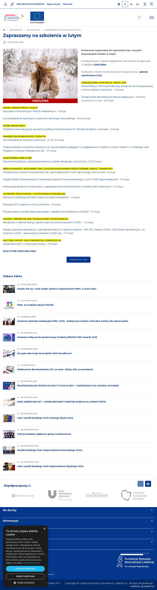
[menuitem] (53, 583)
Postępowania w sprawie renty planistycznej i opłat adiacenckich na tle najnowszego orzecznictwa (54, 172)
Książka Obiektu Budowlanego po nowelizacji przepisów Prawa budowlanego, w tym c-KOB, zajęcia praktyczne (60, 179)
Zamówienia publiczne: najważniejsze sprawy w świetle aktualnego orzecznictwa (45, 161)
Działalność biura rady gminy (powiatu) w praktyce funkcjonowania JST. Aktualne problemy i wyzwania (55, 129)
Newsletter (11, 531)
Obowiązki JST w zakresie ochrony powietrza (26, 204)
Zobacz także (12, 276)
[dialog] (25, 556)
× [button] (44, 529)
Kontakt (8, 542)
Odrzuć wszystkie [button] (25, 576)
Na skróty (10, 510)
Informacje (11, 520)
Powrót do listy (78, 259)
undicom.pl (147, 586)
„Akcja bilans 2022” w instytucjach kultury (24, 244)
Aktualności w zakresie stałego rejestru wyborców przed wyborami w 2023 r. (43, 222)
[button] (25, 582)
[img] (37, 17)
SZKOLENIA (100, 64)
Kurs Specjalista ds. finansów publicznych (24, 140)
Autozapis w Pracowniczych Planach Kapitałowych (29, 111)
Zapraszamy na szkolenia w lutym (42, 35)
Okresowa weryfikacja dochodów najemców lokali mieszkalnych (36, 197)
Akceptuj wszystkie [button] (25, 568)
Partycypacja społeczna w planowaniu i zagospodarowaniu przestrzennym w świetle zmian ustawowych (57, 186)
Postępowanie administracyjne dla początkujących (107, 97)
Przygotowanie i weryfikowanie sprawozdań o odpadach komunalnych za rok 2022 (46, 211)
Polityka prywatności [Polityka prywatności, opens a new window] (31, 563)
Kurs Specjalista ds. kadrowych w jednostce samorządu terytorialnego (39, 118)
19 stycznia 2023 (15, 42)
